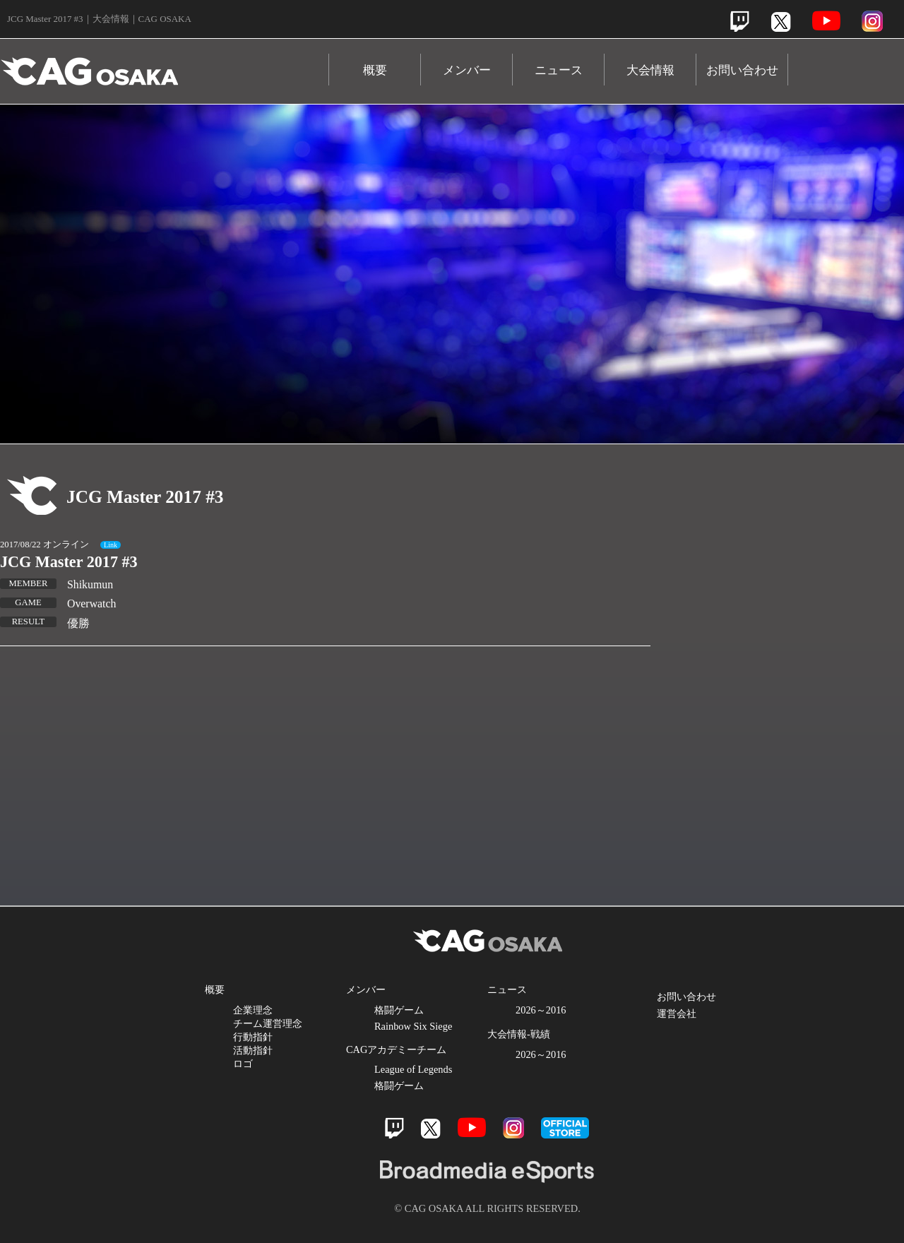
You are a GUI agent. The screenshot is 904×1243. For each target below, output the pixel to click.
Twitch (739, 21)
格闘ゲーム (399, 1010)
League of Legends (413, 1069)
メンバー (467, 70)
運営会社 (676, 1013)
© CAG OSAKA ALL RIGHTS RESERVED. (487, 1208)
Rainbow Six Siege (413, 1026)
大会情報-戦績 (518, 1034)
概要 (375, 70)
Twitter (781, 21)
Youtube (826, 21)
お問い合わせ (742, 70)
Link (110, 545)
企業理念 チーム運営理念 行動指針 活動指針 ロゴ (267, 1036)
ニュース (559, 70)
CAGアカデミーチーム (396, 1049)
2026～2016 (541, 1010)
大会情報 (650, 70)
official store (565, 1127)
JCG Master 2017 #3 (69, 562)
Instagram (872, 21)
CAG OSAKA (164, 64)
